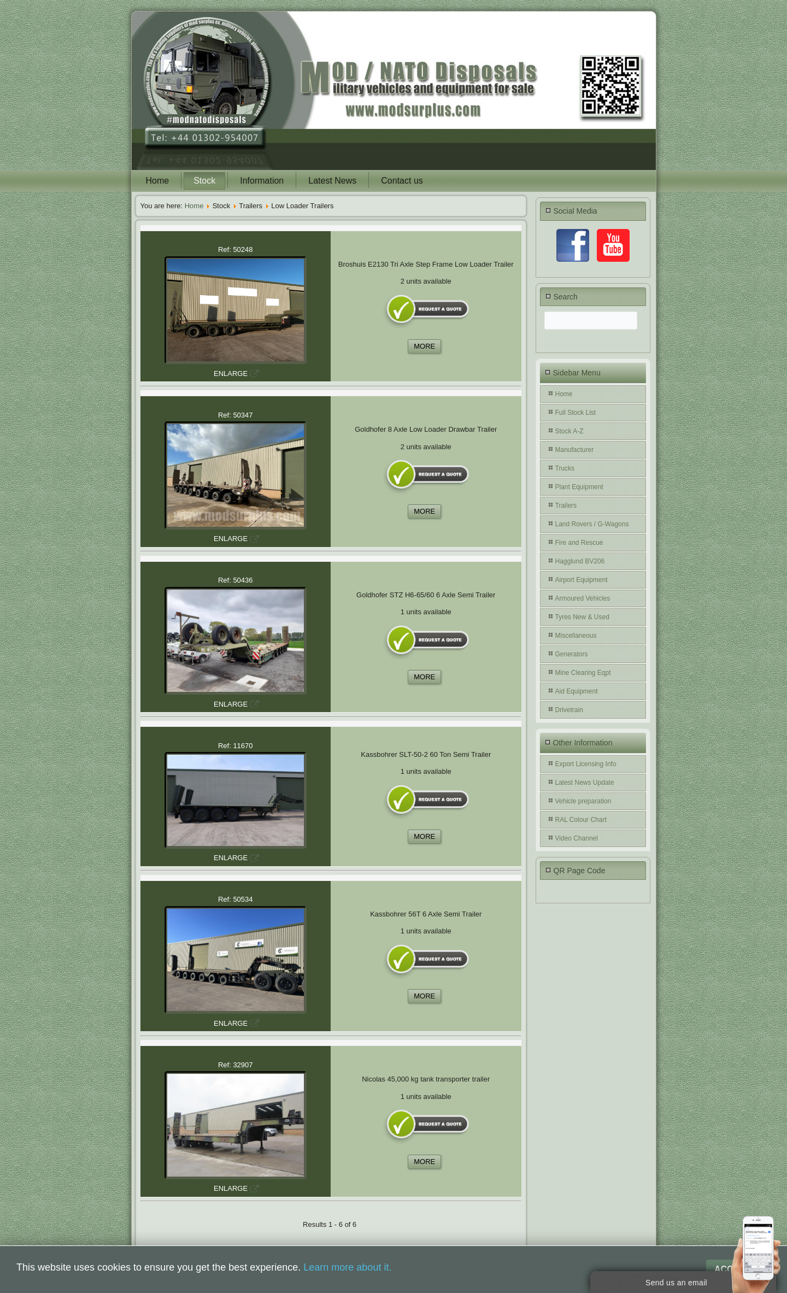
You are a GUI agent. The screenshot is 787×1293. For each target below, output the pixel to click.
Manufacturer (574, 450)
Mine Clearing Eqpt (583, 673)
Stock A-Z (569, 431)
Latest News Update (584, 782)
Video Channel (576, 838)
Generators (571, 654)
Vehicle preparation (583, 801)
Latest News (332, 180)
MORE (424, 346)
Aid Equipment (576, 691)
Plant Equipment (579, 487)
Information (262, 180)
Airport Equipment (581, 580)
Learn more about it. (347, 1267)
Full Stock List (575, 412)
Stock (204, 180)
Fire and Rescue (579, 542)
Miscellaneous (576, 635)
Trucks (565, 468)
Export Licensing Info (585, 764)
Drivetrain (569, 710)
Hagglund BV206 (580, 561)
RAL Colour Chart (581, 820)
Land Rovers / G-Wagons (592, 524)
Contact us (401, 180)
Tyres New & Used (582, 617)
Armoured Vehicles (582, 598)
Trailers (566, 505)
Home (157, 180)
